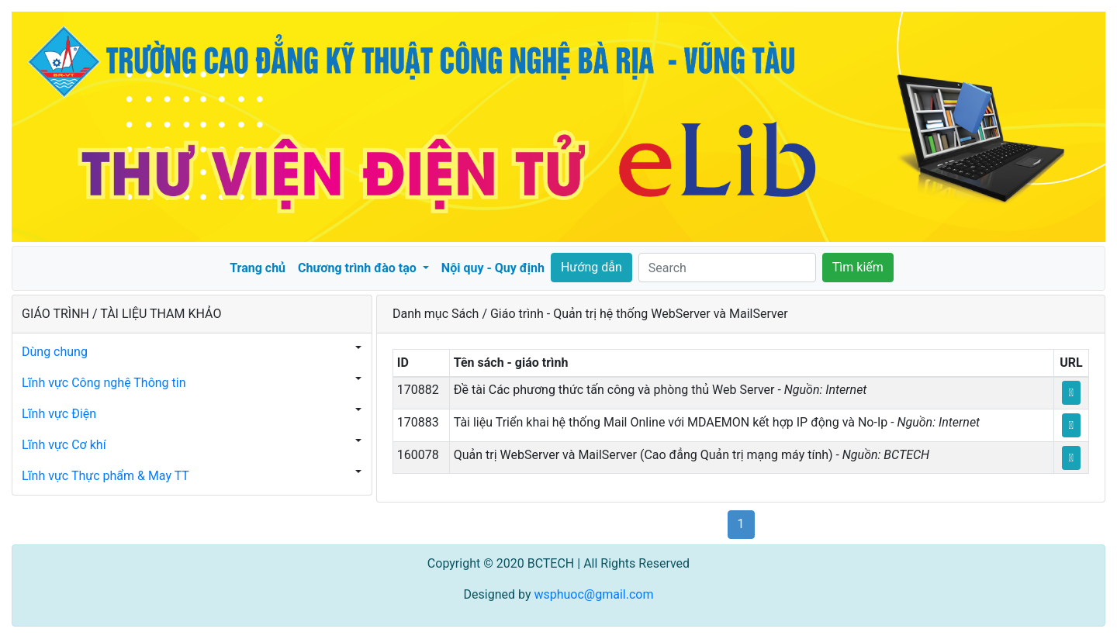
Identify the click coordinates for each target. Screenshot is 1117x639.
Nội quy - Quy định (493, 268)
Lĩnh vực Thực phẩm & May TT (105, 475)
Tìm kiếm (858, 267)
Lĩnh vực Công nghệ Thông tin (104, 382)
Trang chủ (257, 268)
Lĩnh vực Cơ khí (64, 444)
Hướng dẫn (591, 267)
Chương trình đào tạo (359, 268)
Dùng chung (55, 351)
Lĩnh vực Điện (59, 413)
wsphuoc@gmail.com (593, 594)
